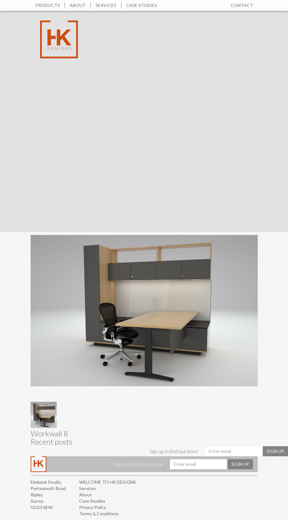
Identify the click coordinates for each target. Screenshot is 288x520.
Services (106, 5)
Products (47, 5)
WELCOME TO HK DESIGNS (107, 482)
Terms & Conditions (99, 513)
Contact (242, 5)
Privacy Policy (92, 507)
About (78, 5)
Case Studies (141, 5)
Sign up (275, 451)
